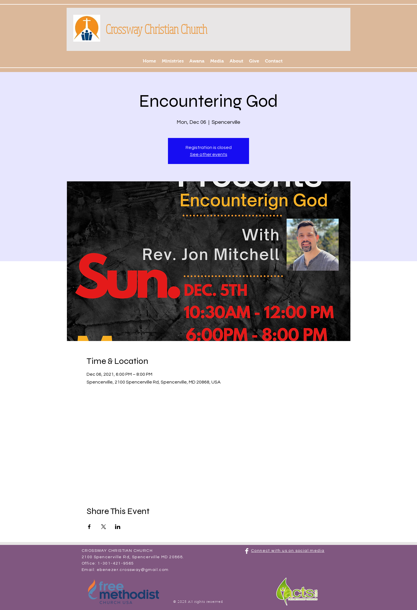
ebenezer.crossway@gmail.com (133, 570)
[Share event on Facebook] (89, 526)
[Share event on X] (103, 526)
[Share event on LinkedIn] (117, 526)
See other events (208, 154)
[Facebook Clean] (247, 551)
